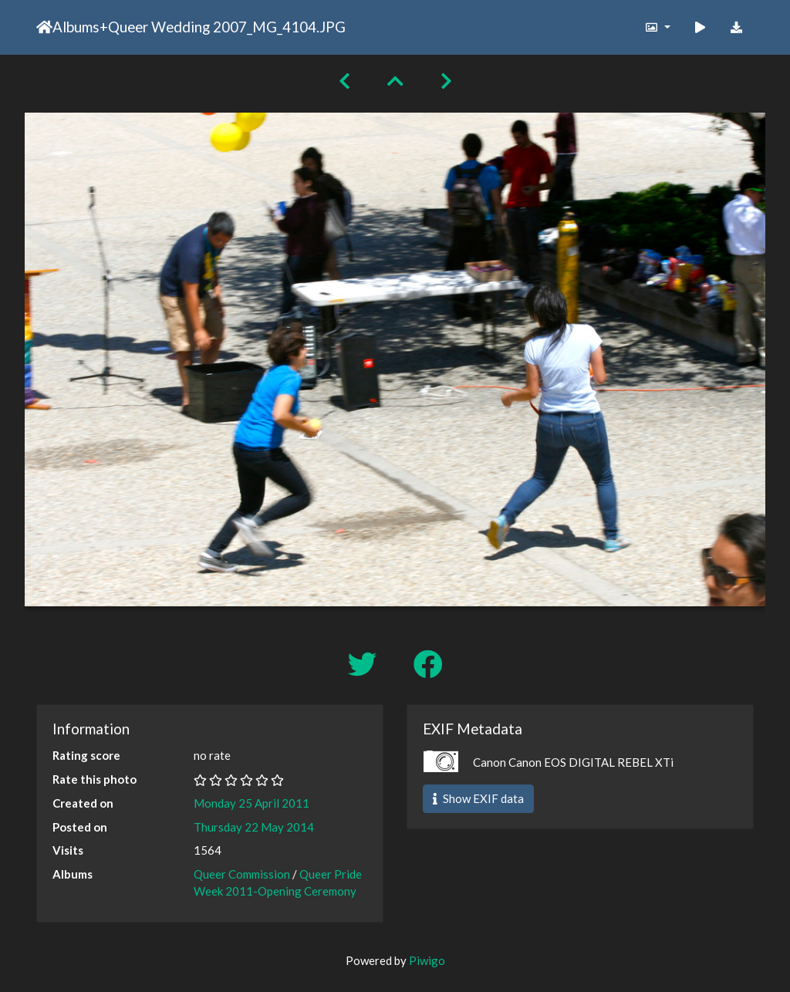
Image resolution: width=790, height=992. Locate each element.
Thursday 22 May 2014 (254, 827)
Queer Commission (242, 874)
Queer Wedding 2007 (177, 26)
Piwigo (427, 960)
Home (44, 27)
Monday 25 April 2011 (251, 803)
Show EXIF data (478, 798)
